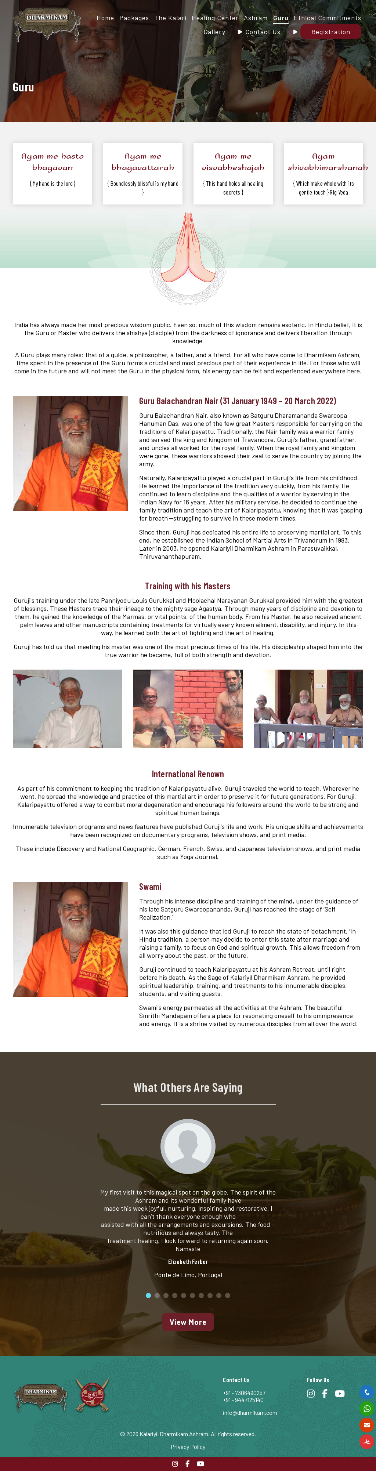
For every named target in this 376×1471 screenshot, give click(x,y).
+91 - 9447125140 (243, 1399)
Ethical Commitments (327, 18)
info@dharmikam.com (250, 1412)
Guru (281, 18)
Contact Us (263, 32)
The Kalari (170, 18)
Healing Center (215, 18)
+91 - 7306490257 (244, 1392)
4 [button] (174, 1295)
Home (105, 18)
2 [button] (157, 1295)
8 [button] (210, 1295)
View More (188, 1322)
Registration (330, 32)
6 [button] (192, 1295)
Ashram (256, 18)
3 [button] (166, 1295)
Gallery (214, 32)
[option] (188, 1200)
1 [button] (148, 1295)
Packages (134, 18)
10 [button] (227, 1295)
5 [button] (183, 1295)
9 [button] (218, 1295)
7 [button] (201, 1295)
